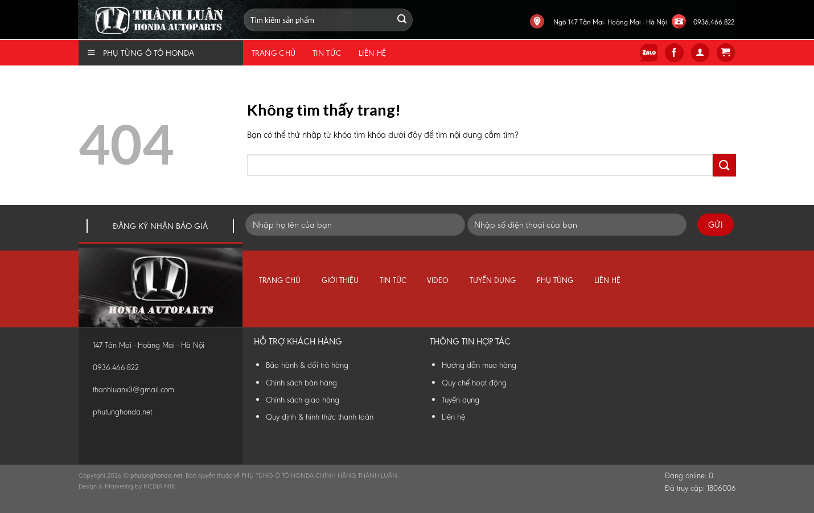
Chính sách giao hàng (302, 400)
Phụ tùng (555, 280)
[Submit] (724, 165)
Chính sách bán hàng (301, 382)
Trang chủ (274, 53)
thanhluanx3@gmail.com (133, 390)
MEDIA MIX (159, 486)
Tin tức (327, 53)
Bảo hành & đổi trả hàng (307, 365)
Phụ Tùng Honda (81, 0)
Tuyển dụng (493, 280)
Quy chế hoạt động (474, 382)
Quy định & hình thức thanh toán (319, 417)
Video (438, 280)
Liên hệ (372, 53)
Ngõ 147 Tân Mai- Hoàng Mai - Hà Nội (610, 22)
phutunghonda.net (122, 412)
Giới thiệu (340, 280)
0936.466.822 (713, 22)
